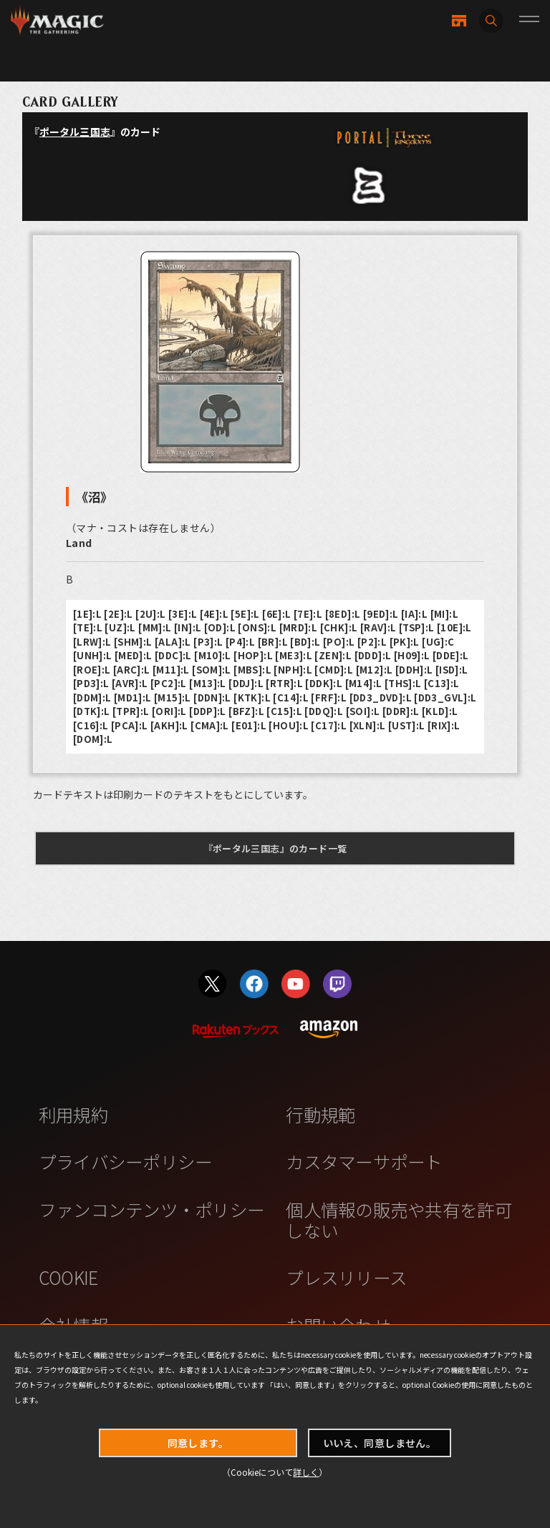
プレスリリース (346, 1277)
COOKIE (68, 1277)
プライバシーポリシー (126, 1161)
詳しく (306, 1472)
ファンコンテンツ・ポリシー (151, 1209)
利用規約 (73, 1114)
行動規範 (320, 1114)
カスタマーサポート (364, 1161)
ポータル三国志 (74, 131)
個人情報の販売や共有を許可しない (398, 1219)
